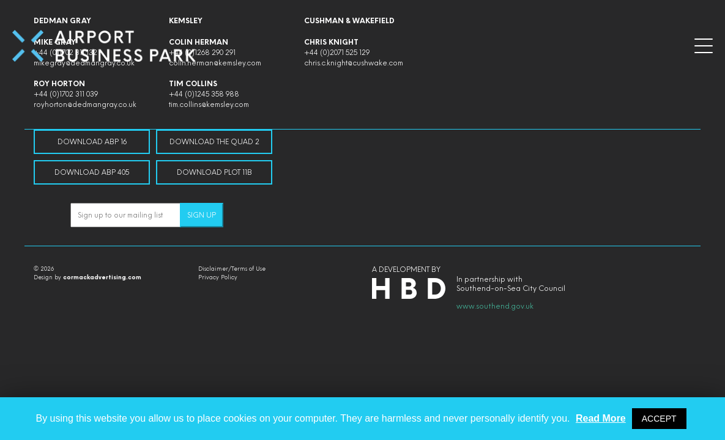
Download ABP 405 (91, 172)
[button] (703, 45)
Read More (601, 418)
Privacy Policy (217, 277)
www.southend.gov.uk (495, 306)
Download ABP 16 (92, 142)
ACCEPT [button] (659, 419)
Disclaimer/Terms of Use (232, 268)
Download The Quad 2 (214, 142)
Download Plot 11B (214, 172)
